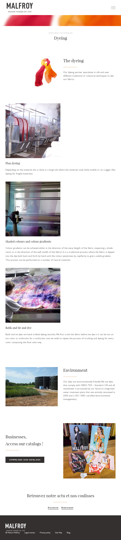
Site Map (58, 533)
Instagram (67, 508)
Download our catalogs (24, 460)
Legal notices (30, 533)
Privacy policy (45, 533)
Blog (68, 533)
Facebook (53, 508)
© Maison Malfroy (12, 533)
